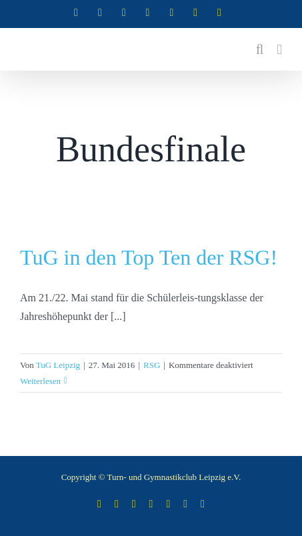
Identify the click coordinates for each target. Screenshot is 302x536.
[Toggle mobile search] (260, 50)
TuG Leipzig (58, 365)
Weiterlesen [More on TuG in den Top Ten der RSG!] (40, 381)
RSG (151, 365)
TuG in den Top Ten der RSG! (148, 257)
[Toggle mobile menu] (279, 50)
